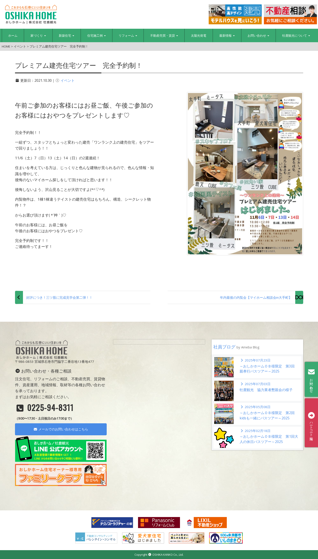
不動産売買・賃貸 (164, 35)
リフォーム (128, 35)
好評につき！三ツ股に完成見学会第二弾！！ (59, 297)
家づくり (38, 35)
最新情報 (227, 35)
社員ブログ (236, 347)
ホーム (12, 35)
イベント (68, 80)
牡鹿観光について (296, 35)
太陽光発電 (198, 35)
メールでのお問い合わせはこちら (60, 429)
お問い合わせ (258, 35)
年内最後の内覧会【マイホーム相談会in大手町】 (256, 297)
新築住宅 (66, 35)
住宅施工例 (96, 35)
